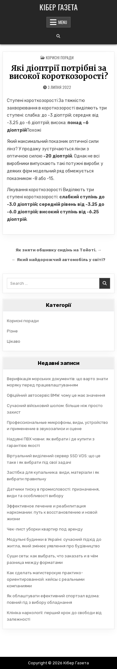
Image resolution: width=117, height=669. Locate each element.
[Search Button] (58, 36)
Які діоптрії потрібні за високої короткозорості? (58, 72)
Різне (12, 331)
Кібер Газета (58, 6)
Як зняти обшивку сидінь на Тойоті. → (59, 249)
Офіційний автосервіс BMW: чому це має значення (56, 395)
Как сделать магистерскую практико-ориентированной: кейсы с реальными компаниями (46, 579)
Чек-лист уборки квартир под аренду (45, 529)
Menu (62, 22)
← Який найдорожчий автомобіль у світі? (58, 259)
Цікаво (13, 341)
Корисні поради (60, 57)
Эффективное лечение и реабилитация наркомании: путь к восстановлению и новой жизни (52, 512)
